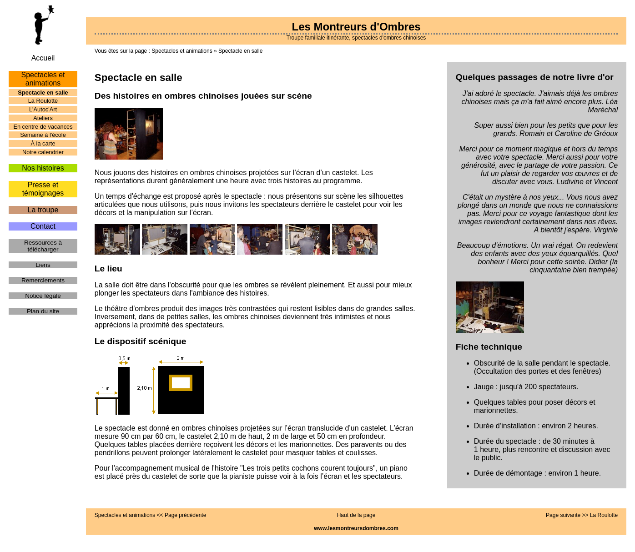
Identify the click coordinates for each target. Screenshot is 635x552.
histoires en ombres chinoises (199, 172)
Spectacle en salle (240, 51)
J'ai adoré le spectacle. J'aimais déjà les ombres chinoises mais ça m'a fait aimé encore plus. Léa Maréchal (540, 102)
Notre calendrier (43, 152)
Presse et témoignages (43, 189)
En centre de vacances (42, 126)
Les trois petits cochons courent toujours (308, 468)
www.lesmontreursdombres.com (356, 528)
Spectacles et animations (181, 51)
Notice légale (43, 295)
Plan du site (43, 311)
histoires (297, 181)
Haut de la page (356, 515)
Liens (42, 264)
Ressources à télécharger (43, 246)
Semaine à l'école (43, 134)
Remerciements (43, 280)
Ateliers (43, 118)
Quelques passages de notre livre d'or (535, 77)
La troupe (43, 210)
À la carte (42, 143)
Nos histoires (43, 168)
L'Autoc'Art (43, 109)
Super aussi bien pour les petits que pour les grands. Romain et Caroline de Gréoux (546, 129)
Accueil (43, 58)
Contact (42, 226)
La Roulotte (43, 100)
